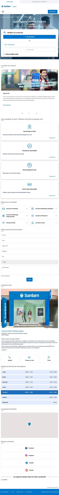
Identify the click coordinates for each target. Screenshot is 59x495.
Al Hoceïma (4, 479)
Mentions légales (4, 491)
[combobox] (29, 44)
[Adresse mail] (29, 246)
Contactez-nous (19, 491)
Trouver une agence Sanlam (7, 17)
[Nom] (29, 240)
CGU (12, 491)
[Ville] (29, 257)
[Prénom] (29, 235)
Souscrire (51, 138)
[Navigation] (3, 12)
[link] (15, 209)
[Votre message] (29, 270)
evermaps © (55, 487)
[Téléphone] (29, 251)
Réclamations (29, 491)
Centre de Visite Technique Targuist (23, 17)
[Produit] (29, 262)
